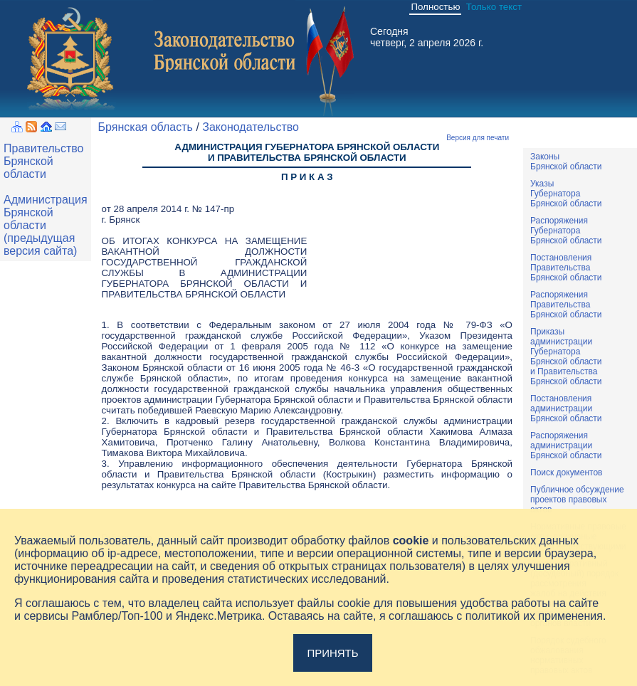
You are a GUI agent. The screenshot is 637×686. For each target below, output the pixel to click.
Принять (332, 653)
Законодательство (250, 127)
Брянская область (145, 127)
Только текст (494, 6)
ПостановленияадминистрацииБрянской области (566, 408)
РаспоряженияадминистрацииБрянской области (566, 445)
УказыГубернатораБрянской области (566, 194)
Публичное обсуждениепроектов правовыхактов (577, 499)
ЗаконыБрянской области (566, 162)
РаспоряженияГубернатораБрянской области (566, 231)
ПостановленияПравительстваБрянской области (566, 268)
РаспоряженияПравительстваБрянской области (566, 305)
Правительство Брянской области (43, 161)
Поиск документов (566, 472)
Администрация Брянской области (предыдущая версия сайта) (46, 225)
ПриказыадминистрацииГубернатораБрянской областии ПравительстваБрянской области (566, 356)
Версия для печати (477, 138)
